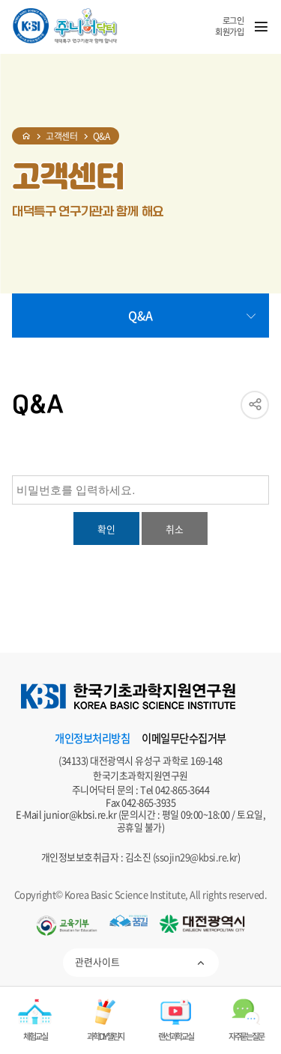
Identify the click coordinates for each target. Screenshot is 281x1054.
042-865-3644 (182, 789)
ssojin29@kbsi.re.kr (196, 857)
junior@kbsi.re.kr (80, 814)
